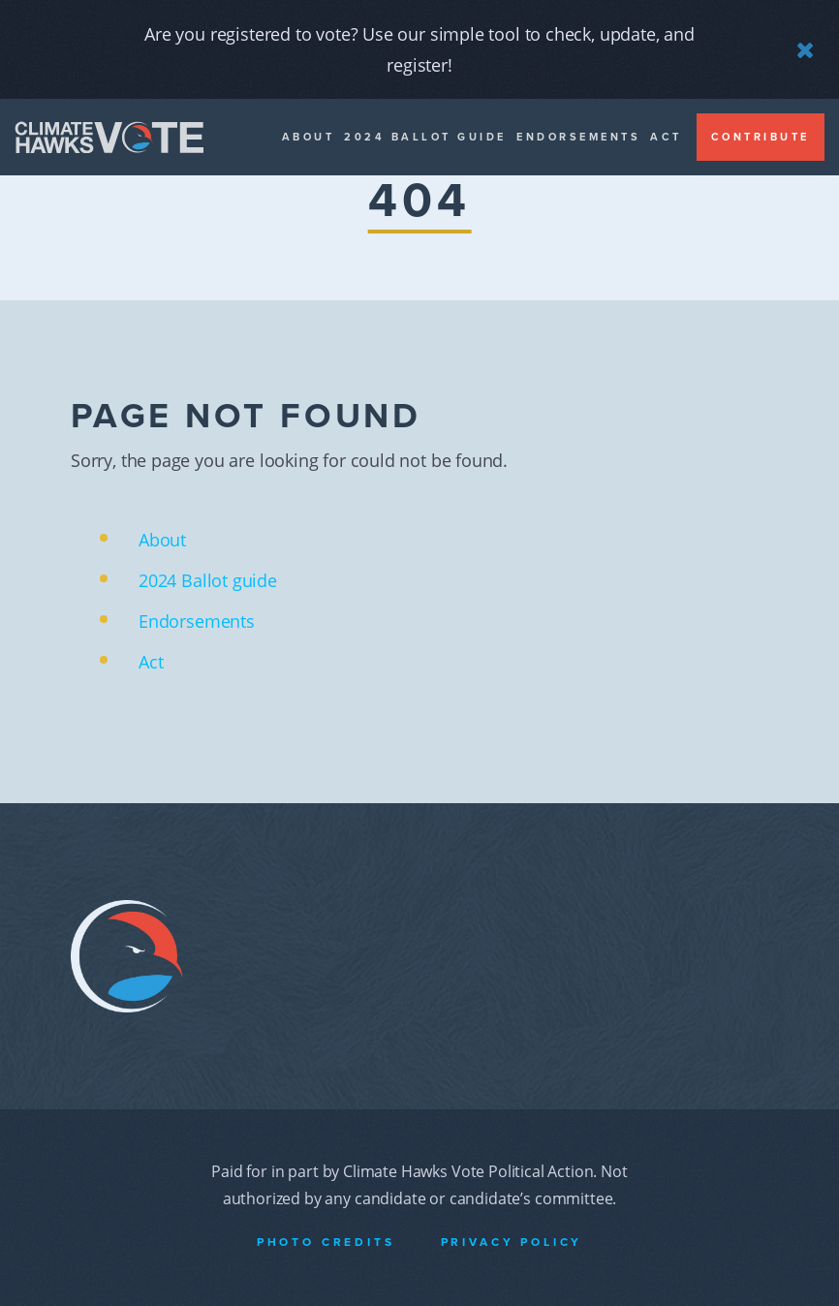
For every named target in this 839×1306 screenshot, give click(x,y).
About (308, 137)
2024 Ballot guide (425, 137)
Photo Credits (326, 1242)
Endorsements (578, 137)
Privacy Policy (512, 1242)
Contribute (760, 137)
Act (666, 137)
